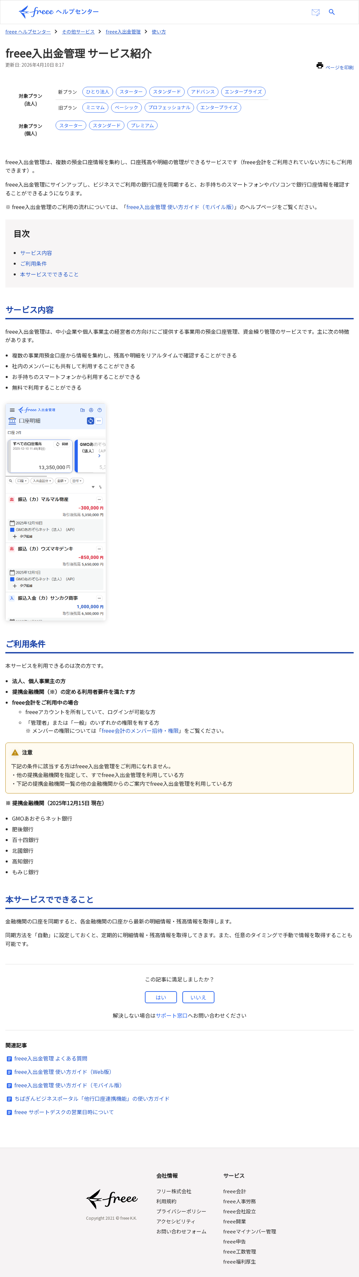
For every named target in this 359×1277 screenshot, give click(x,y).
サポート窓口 (172, 997)
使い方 (158, 31)
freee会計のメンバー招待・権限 (140, 720)
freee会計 (234, 1172)
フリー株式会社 (174, 1172)
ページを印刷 (340, 66)
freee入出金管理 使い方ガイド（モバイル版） (181, 206)
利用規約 (167, 1183)
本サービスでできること (49, 270)
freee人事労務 (239, 1183)
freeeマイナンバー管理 (249, 1213)
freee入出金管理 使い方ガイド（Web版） (64, 1054)
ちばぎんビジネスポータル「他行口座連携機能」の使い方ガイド (92, 1081)
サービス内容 (36, 251)
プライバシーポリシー (182, 1193)
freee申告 (234, 1223)
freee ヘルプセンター (27, 31)
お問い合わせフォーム (182, 1213)
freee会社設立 (239, 1193)
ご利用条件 (33, 261)
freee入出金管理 (123, 31)
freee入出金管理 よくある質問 (50, 1040)
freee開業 (234, 1203)
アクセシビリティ (177, 1203)
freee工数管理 (239, 1233)
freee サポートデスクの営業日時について (64, 1094)
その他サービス (78, 31)
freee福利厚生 (239, 1243)
